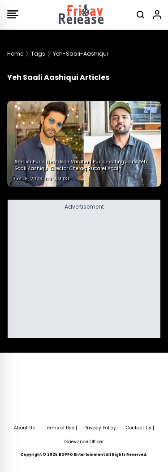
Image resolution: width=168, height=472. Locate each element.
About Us (24, 427)
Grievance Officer (84, 441)
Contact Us (138, 427)
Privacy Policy (100, 427)
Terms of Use (59, 427)
